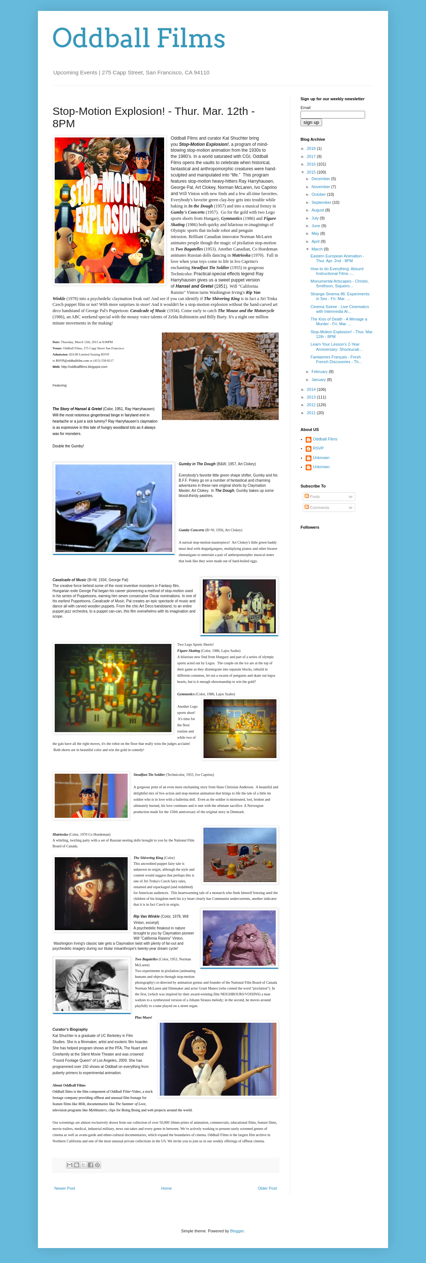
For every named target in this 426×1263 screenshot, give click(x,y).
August (318, 210)
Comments (317, 507)
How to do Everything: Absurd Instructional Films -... (336, 271)
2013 (312, 397)
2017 (312, 156)
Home (166, 1188)
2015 (312, 172)
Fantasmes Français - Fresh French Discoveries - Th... (336, 359)
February (320, 371)
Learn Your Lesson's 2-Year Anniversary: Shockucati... (336, 346)
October (319, 194)
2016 (312, 164)
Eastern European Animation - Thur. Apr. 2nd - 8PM (337, 258)
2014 (312, 389)
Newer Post (64, 1188)
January (319, 379)
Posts (312, 496)
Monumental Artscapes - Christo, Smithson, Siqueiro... (339, 283)
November (321, 186)
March (317, 249)
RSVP (318, 448)
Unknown (321, 457)
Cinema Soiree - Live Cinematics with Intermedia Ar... (339, 309)
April (316, 241)
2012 (312, 405)
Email (306, 107)
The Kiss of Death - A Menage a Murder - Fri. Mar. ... (338, 321)
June (316, 226)
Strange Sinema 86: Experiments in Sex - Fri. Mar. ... (339, 296)
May (315, 233)
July (315, 218)
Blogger (237, 1231)
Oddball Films (139, 38)
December (321, 178)
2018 (312, 148)
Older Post (267, 1188)
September (321, 202)
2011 (312, 413)
